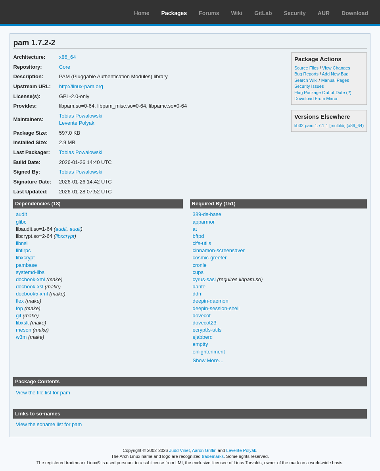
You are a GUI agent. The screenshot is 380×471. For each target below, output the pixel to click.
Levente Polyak (76, 123)
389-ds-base (206, 214)
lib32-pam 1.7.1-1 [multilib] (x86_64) (329, 125)
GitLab (263, 13)
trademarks (213, 456)
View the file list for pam (43, 393)
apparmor (203, 222)
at (194, 229)
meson (23, 330)
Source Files (306, 68)
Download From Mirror (316, 98)
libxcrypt (65, 236)
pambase (26, 265)
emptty (200, 344)
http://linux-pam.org (81, 86)
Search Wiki (306, 80)
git (18, 316)
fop (19, 308)
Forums (209, 13)
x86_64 (67, 57)
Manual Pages (335, 80)
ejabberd (202, 337)
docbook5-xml (32, 294)
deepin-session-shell (215, 308)
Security (295, 13)
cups (197, 272)
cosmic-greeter (209, 258)
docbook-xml (30, 279)
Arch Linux (43, 12)
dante (198, 287)
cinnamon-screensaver (218, 250)
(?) (348, 92)
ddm (197, 294)
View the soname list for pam (49, 424)
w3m (21, 337)
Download (355, 13)
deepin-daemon (210, 301)
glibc (21, 222)
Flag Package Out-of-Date (319, 92)
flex (20, 301)
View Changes (336, 68)
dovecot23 (204, 323)
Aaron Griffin (204, 450)
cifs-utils (201, 243)
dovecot (201, 316)
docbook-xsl (29, 287)
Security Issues (309, 86)
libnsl (22, 243)
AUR (324, 13)
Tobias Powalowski (80, 116)
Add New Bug (335, 73)
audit (21, 214)
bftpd (198, 236)
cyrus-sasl (203, 279)
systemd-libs (30, 272)
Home (142, 13)
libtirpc (23, 250)
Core (64, 67)
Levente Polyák (241, 450)
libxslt (22, 323)
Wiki (237, 13)
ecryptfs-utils (206, 330)
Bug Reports (306, 73)
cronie (199, 265)
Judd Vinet (179, 450)
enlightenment (208, 352)
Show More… (208, 360)
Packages (174, 13)
